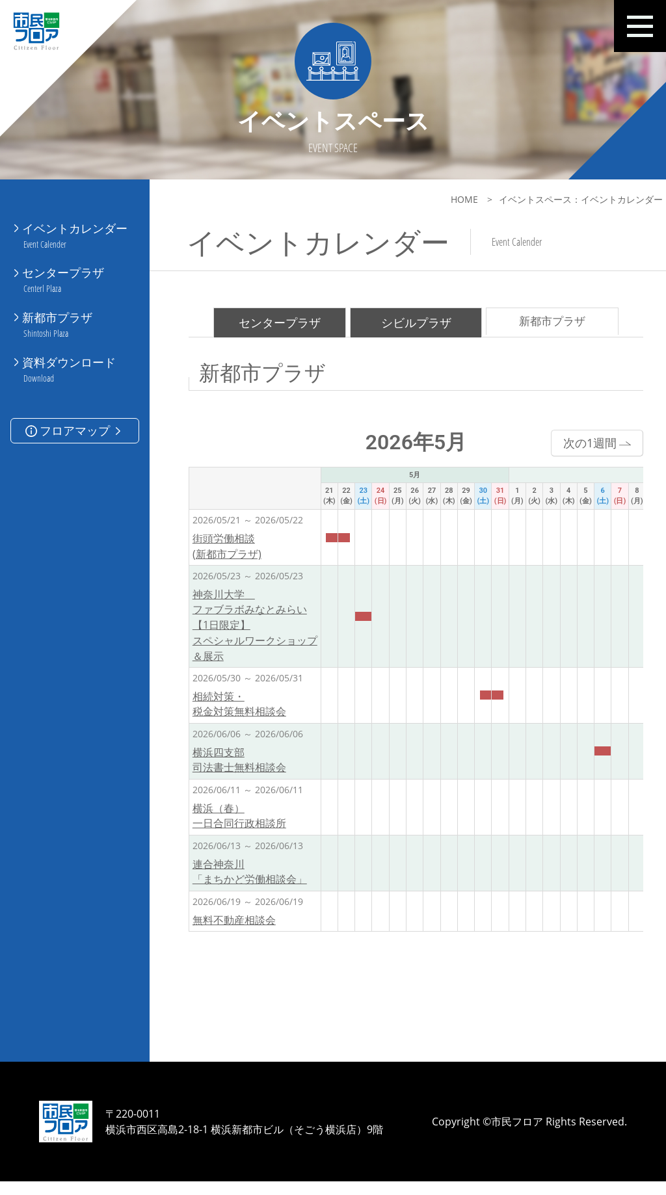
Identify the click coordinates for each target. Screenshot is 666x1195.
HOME (448, 199)
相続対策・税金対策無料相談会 (239, 710)
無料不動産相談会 (234, 927)
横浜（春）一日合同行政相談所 (239, 822)
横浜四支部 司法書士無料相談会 (239, 766)
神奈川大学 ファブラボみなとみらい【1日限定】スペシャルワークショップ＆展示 (255, 630)
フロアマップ (74, 413)
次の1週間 (581, 446)
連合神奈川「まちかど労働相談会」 (250, 879)
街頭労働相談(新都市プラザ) (227, 551)
